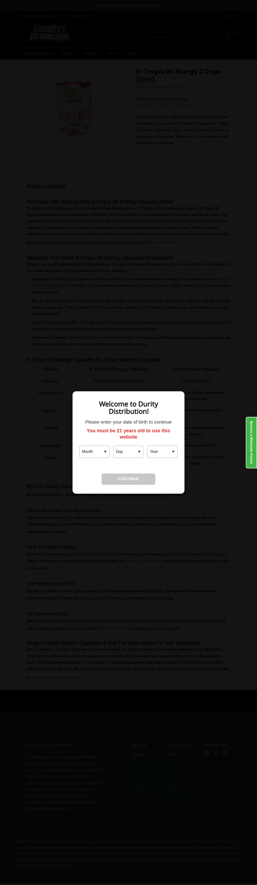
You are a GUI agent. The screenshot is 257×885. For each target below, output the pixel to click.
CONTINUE (128, 479)
